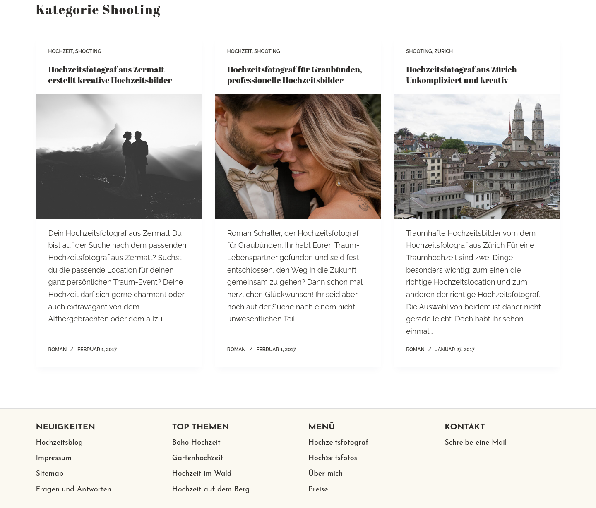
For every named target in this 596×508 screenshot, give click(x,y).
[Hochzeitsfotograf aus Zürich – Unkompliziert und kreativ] (477, 156)
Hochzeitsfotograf (338, 443)
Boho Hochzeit (196, 443)
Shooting (88, 51)
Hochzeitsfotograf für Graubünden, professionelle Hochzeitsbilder (294, 75)
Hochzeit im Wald (202, 474)
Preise (318, 490)
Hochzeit (60, 51)
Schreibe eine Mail (476, 443)
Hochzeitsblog (59, 443)
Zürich (443, 51)
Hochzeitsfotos (332, 458)
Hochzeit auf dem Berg (211, 490)
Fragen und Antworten (73, 490)
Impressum (53, 458)
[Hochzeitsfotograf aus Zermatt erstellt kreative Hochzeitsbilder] (119, 156)
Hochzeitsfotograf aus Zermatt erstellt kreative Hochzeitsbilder (110, 75)
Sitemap (49, 474)
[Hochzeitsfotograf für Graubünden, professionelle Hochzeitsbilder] (298, 156)
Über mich (325, 474)
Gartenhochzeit (197, 458)
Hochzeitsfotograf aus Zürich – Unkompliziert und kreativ (464, 75)
